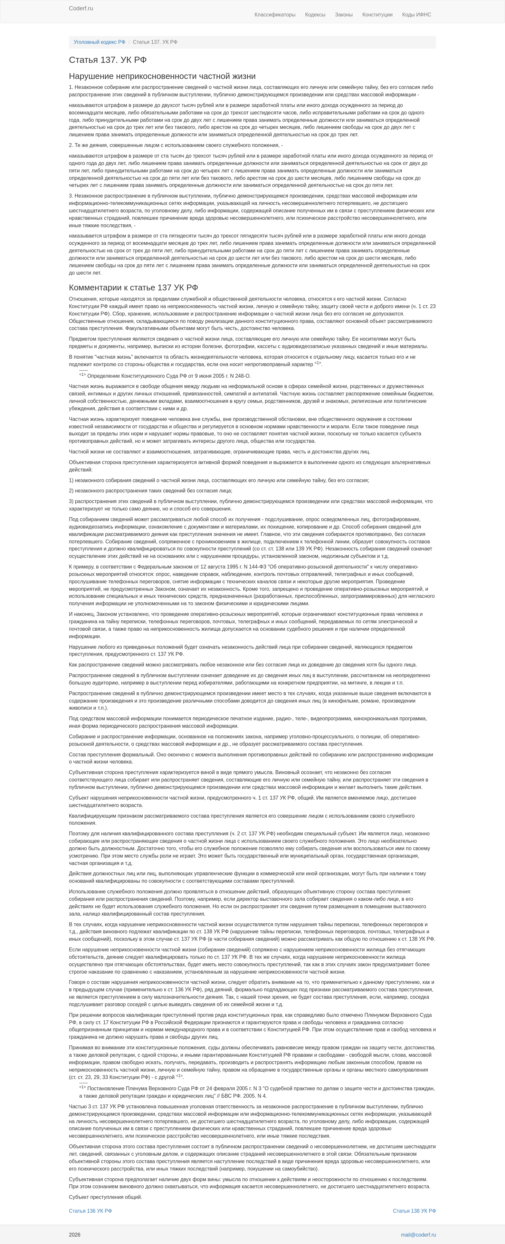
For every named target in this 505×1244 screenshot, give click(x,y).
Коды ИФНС (416, 14)
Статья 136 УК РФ (90, 1211)
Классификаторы (275, 14)
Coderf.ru (81, 8)
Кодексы (315, 14)
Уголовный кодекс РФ (99, 42)
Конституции (377, 14)
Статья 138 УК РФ (414, 1211)
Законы (344, 14)
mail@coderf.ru (418, 1235)
